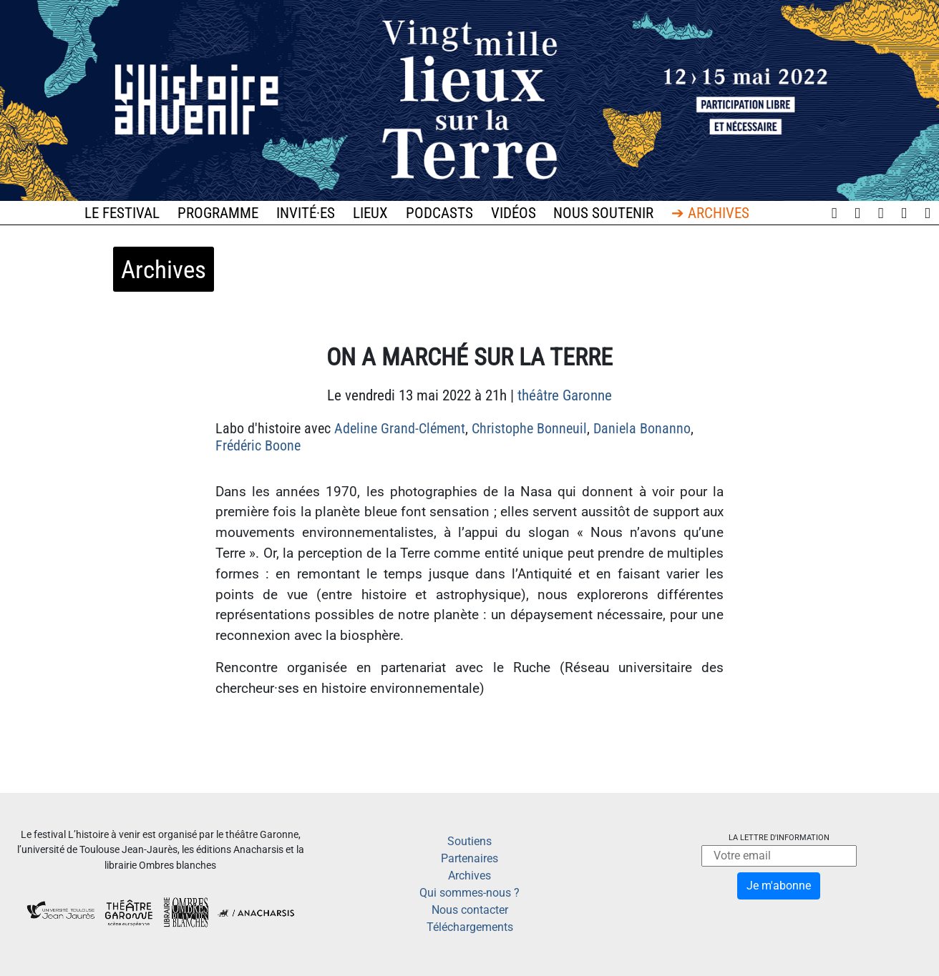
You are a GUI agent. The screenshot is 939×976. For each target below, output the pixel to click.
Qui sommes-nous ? (469, 892)
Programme (217, 213)
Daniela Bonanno (642, 428)
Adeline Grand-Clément (399, 428)
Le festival (122, 213)
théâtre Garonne (564, 395)
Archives (469, 875)
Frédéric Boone (258, 445)
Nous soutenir (603, 213)
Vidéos (513, 213)
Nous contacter (470, 910)
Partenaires (469, 858)
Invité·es (305, 213)
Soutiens (469, 841)
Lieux (370, 213)
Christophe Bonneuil (529, 428)
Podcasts (439, 213)
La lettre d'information (779, 837)
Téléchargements (470, 927)
